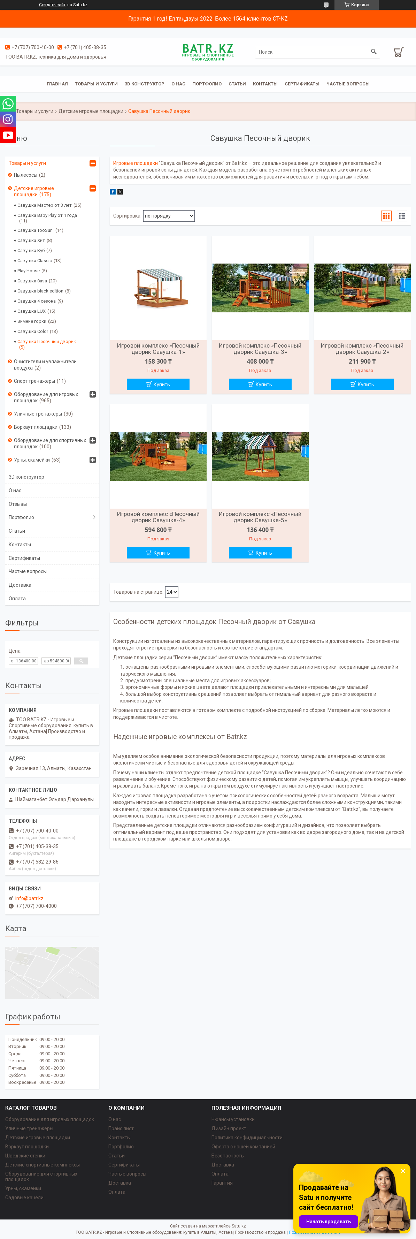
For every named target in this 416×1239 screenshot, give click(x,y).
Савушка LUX (31, 311)
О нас (178, 83)
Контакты (265, 83)
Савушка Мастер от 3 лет (44, 205)
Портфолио (207, 83)
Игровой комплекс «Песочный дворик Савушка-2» (362, 348)
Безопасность (227, 1155)
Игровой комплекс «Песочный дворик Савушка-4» (158, 517)
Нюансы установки (233, 1119)
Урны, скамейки (32, 460)
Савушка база (32, 280)
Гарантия (222, 1183)
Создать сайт (52, 4)
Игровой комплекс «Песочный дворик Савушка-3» (260, 348)
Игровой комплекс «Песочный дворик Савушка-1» (158, 348)
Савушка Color (32, 331)
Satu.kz (239, 1226)
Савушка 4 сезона (36, 301)
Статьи (237, 83)
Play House (28, 270)
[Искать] (373, 52)
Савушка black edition (40, 291)
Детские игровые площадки (91, 111)
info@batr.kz (29, 898)
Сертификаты (302, 83)
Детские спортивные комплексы (42, 1165)
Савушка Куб (31, 250)
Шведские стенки (25, 1155)
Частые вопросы (348, 83)
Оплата (17, 598)
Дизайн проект (228, 1128)
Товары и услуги (96, 83)
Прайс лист (121, 1128)
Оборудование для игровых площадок (46, 397)
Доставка (20, 585)
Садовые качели (24, 1197)
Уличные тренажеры (38, 414)
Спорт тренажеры (34, 381)
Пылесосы (25, 175)
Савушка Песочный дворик (46, 341)
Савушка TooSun (35, 230)
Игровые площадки (135, 163)
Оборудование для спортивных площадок (50, 443)
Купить (162, 384)
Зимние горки (31, 321)
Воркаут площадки (35, 427)
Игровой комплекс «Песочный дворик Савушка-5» (260, 517)
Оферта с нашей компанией (243, 1146)
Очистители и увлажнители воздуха (45, 365)
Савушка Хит (31, 240)
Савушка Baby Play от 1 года (47, 215)
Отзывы (18, 504)
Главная (57, 83)
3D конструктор (144, 83)
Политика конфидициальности (247, 1137)
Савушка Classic (34, 260)
